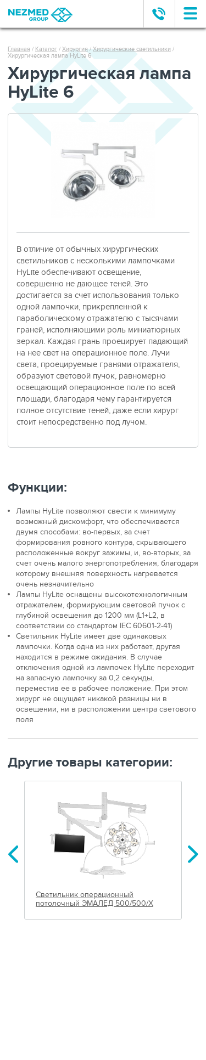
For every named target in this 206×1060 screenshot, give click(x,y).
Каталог (46, 49)
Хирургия (75, 49)
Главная (19, 49)
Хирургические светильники (132, 49)
